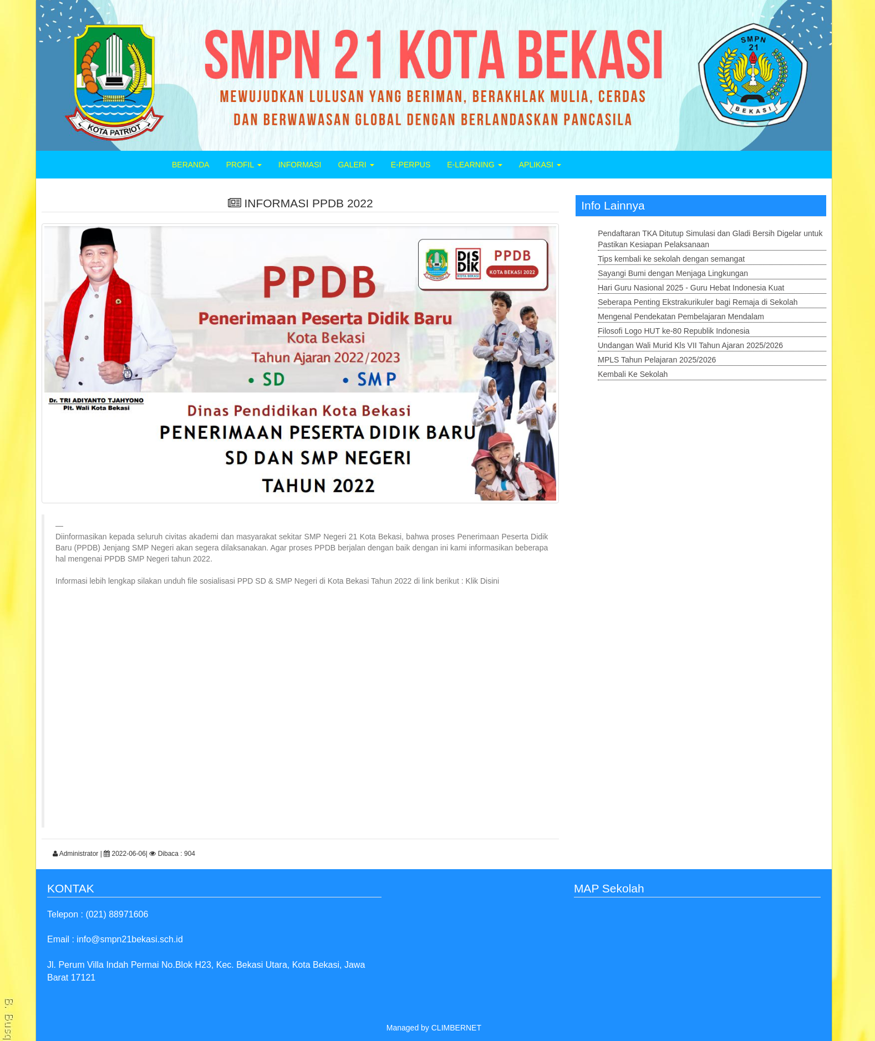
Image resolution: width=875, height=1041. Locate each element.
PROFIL (244, 164)
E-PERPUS (411, 164)
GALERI (356, 164)
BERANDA (191, 164)
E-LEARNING (474, 164)
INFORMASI (300, 164)
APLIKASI (540, 164)
